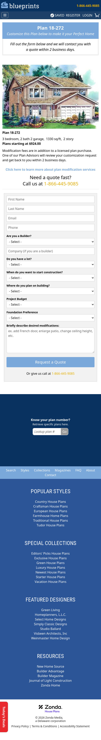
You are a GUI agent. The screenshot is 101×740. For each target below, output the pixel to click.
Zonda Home (50, 685)
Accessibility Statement (75, 726)
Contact (50, 475)
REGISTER (73, 15)
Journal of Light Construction (50, 680)
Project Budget (16, 299)
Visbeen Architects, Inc (50, 633)
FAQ (78, 470)
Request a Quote (50, 362)
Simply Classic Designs (50, 624)
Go (64, 431)
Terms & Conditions (44, 726)
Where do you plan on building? (28, 285)
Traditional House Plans (50, 520)
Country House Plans (50, 501)
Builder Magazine (50, 676)
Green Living (50, 610)
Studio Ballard (50, 629)
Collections (42, 470)
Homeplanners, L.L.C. (50, 614)
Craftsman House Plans (50, 506)
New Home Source (50, 666)
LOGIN (87, 15)
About (90, 470)
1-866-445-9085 (88, 6)
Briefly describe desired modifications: (32, 325)
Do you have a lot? (19, 259)
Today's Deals (4, 716)
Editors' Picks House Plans (50, 553)
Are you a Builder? (18, 236)
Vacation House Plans (50, 582)
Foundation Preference (22, 312)
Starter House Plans (50, 577)
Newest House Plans (50, 572)
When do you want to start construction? (34, 272)
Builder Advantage (50, 671)
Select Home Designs (50, 619)
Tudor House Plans (50, 525)
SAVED (57, 15)
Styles (25, 470)
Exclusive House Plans (50, 558)
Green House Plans (50, 563)
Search (11, 470)
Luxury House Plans (50, 567)
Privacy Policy (20, 726)
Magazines (63, 470)
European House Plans (50, 511)
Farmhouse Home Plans (50, 516)
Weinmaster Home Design (50, 638)
